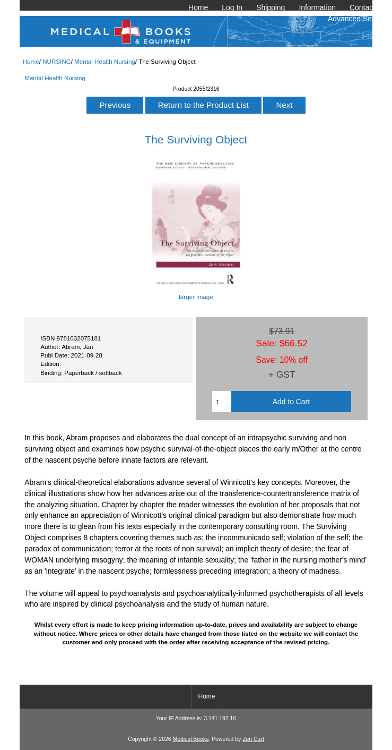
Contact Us (368, 7)
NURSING (56, 61)
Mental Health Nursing (104, 61)
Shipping (270, 7)
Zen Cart (253, 739)
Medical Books (190, 739)
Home (198, 7)
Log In (232, 7)
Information (317, 7)
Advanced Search (357, 18)
